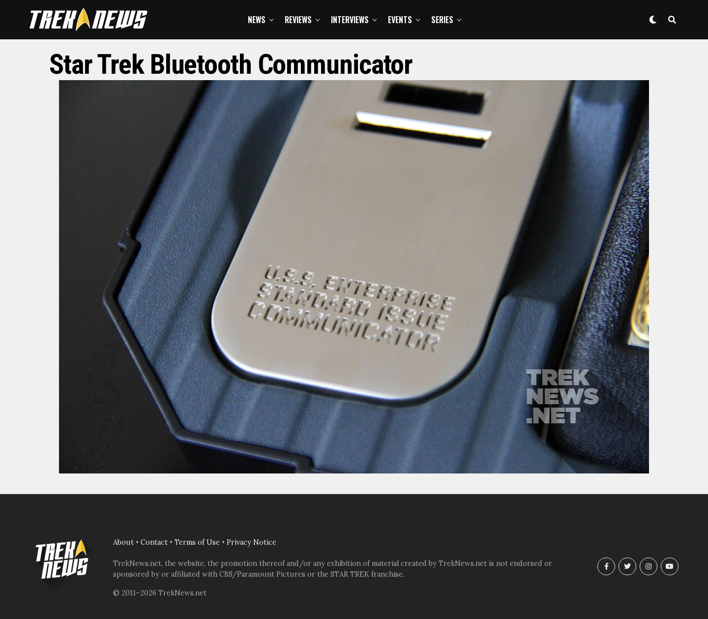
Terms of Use (197, 542)
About (123, 542)
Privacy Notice (251, 542)
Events (400, 20)
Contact (154, 542)
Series (442, 20)
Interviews (350, 20)
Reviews (298, 20)
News (257, 20)
